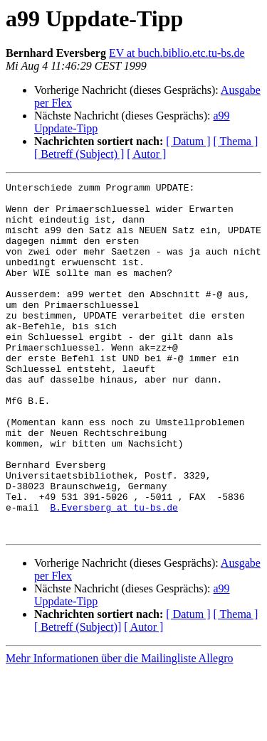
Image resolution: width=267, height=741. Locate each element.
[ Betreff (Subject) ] (79, 154)
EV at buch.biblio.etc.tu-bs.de (177, 53)
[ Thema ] (236, 141)
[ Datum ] (188, 141)
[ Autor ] (146, 154)
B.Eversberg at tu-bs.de (113, 573)
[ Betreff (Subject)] (77, 697)
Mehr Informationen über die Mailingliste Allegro (119, 729)
